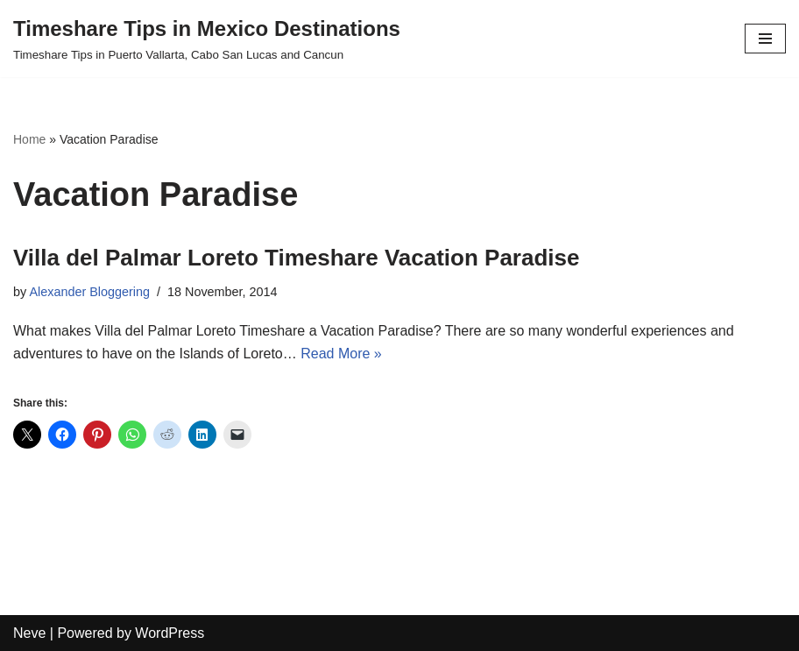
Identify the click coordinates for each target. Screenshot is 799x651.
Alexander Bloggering (89, 292)
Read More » (341, 353)
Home (29, 139)
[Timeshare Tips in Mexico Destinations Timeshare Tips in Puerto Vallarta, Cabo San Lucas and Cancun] (206, 38)
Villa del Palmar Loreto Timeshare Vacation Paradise (296, 257)
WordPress (169, 633)
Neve (29, 633)
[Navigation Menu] (765, 38)
